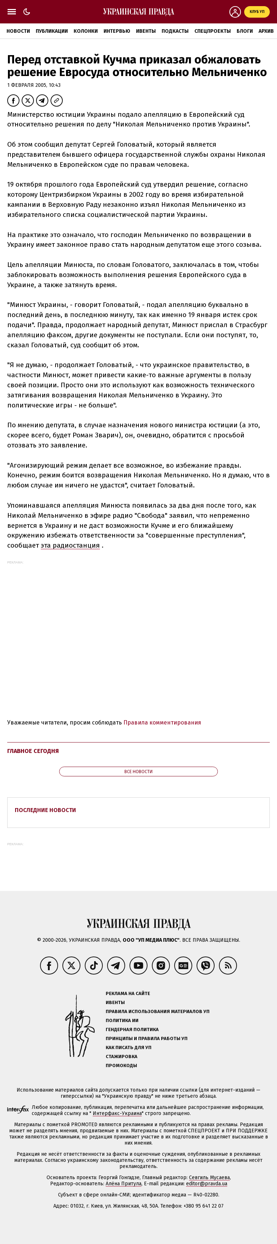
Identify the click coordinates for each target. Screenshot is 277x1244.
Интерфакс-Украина (117, 1113)
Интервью (117, 31)
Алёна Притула (123, 1184)
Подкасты (175, 31)
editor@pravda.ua (206, 1184)
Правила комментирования (162, 722)
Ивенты (146, 31)
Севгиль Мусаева (209, 1177)
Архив (266, 31)
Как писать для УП (128, 1047)
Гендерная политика (132, 1029)
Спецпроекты (212, 31)
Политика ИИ (122, 1020)
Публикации (52, 31)
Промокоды (121, 1065)
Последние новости (45, 810)
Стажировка (121, 1056)
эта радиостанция (70, 545)
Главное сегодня (33, 751)
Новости (18, 31)
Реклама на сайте (128, 993)
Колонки (86, 31)
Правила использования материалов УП (158, 1011)
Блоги (245, 31)
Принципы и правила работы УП (147, 1038)
